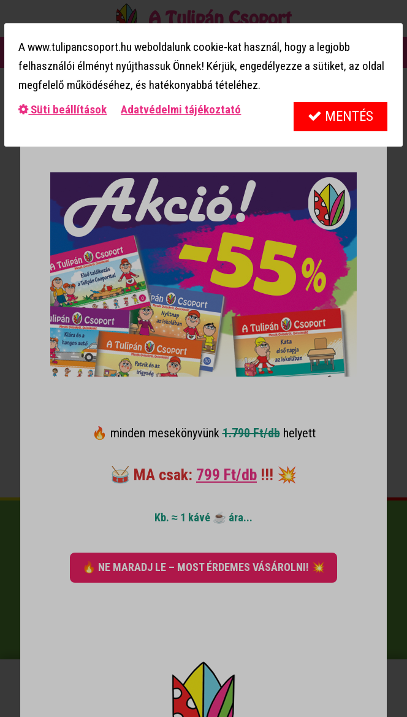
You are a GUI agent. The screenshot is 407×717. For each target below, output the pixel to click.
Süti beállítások (62, 109)
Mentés (340, 116)
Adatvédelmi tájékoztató (181, 109)
